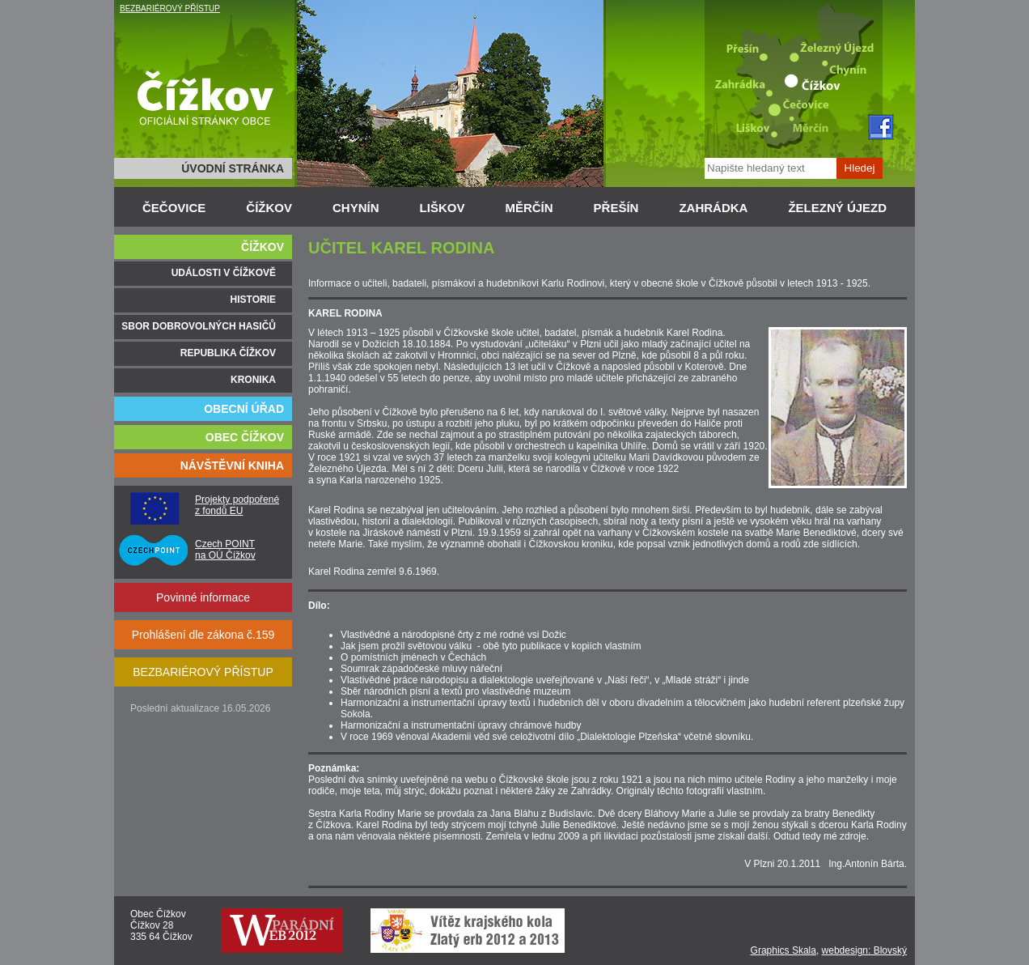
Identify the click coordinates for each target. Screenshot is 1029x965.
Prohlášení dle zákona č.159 (203, 634)
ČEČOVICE (173, 208)
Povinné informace (203, 597)
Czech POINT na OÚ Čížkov (225, 549)
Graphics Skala (783, 950)
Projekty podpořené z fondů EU (237, 505)
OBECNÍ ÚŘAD (244, 408)
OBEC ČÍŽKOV (244, 437)
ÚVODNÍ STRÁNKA (232, 168)
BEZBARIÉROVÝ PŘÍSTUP (170, 8)
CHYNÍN (355, 208)
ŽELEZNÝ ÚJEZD (837, 208)
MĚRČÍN (529, 208)
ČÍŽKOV (269, 208)
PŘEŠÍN (616, 208)
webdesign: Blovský (864, 950)
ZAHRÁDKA (713, 208)
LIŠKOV (442, 208)
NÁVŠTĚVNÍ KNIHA (232, 465)
